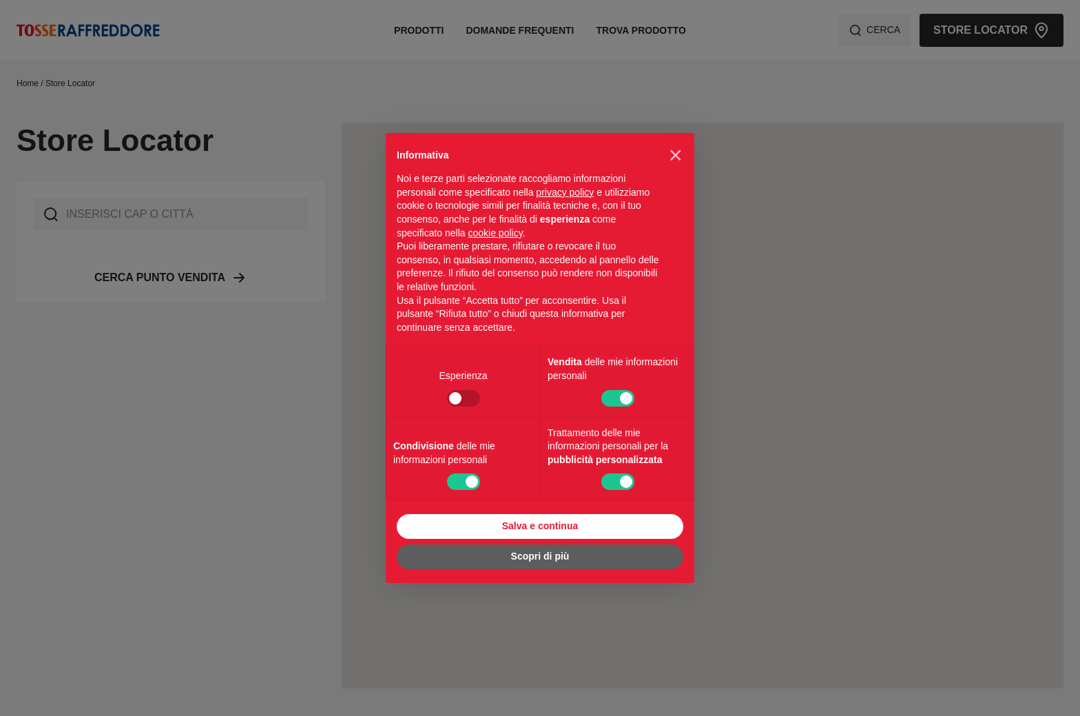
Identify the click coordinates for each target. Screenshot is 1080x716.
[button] (675, 155)
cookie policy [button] (495, 232)
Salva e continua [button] (540, 525)
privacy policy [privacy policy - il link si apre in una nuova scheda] (565, 192)
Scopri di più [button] (540, 556)
